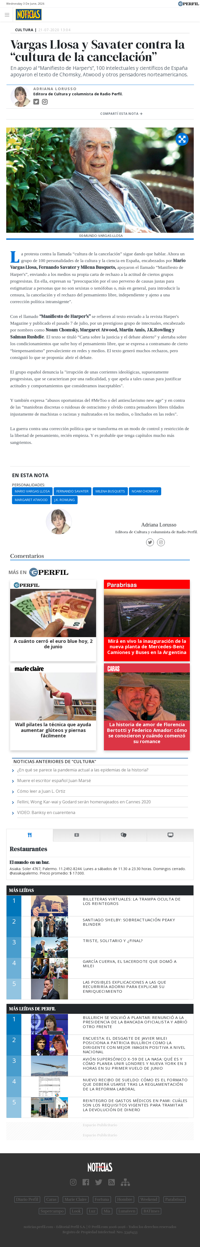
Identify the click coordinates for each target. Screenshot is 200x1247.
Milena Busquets (110, 491)
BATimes (151, 1211)
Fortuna (102, 1199)
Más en (38, 572)
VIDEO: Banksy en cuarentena (46, 812)
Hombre (124, 1199)
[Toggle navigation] (8, 14)
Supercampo (52, 1211)
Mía (107, 1211)
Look (76, 1211)
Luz (92, 1211)
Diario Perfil (27, 1199)
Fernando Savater (73, 491)
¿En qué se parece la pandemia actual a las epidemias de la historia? (82, 770)
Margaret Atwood (31, 499)
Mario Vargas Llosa (32, 491)
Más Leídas (21, 890)
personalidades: (28, 485)
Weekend (148, 1199)
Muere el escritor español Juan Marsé (54, 780)
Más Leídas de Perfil (32, 1009)
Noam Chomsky (145, 491)
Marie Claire (76, 1199)
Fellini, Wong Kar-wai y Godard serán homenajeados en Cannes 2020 (84, 802)
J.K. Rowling (64, 499)
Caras (51, 1199)
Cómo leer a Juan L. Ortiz (41, 791)
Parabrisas (174, 1199)
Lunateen (126, 1211)
